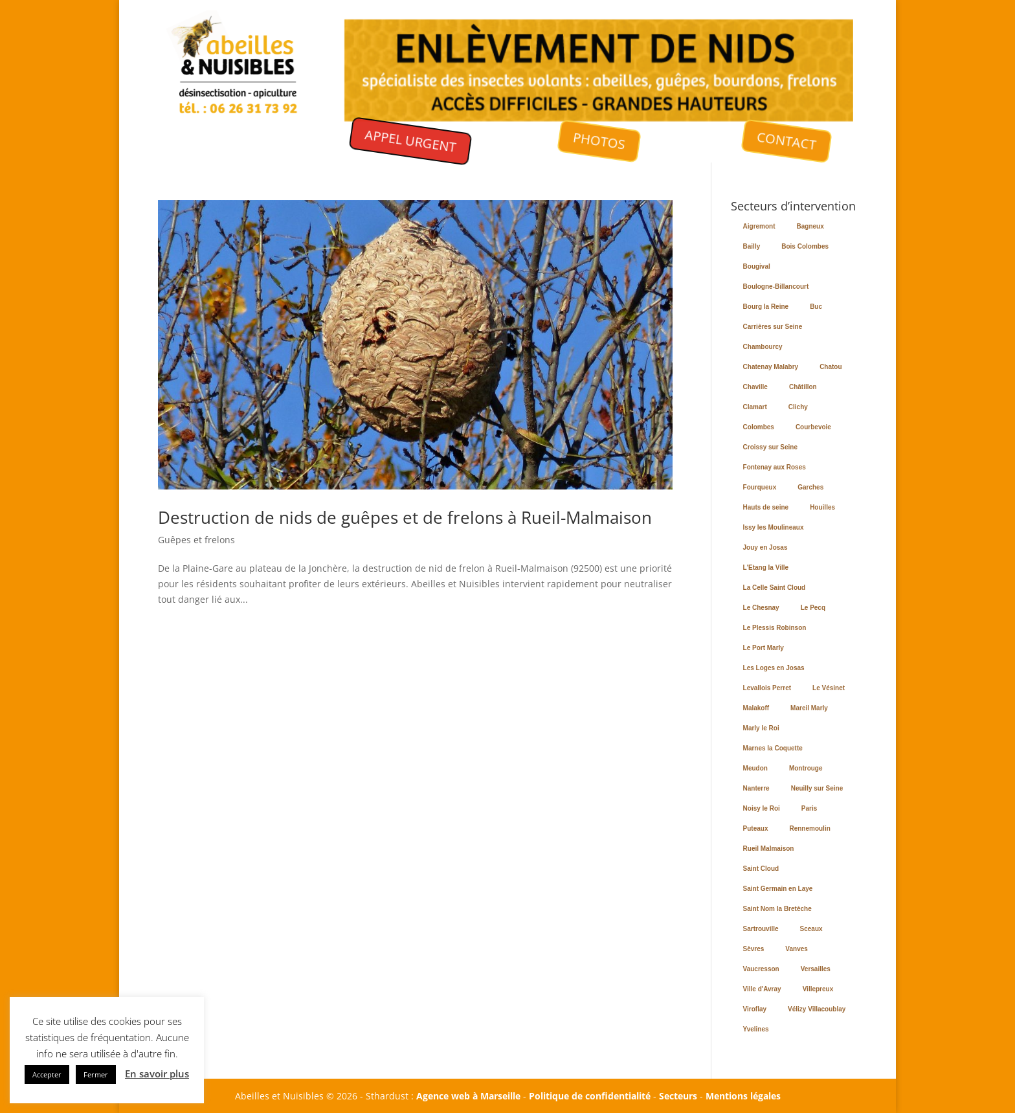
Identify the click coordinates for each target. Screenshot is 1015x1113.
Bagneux (810, 226)
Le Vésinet (828, 687)
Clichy (798, 406)
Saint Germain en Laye (778, 888)
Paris (809, 808)
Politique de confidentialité (590, 1096)
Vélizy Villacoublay (816, 1009)
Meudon (755, 768)
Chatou (831, 366)
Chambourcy (763, 346)
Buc (816, 306)
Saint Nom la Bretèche (777, 908)
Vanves (796, 948)
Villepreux (818, 989)
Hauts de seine (766, 507)
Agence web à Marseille (468, 1096)
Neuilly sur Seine (817, 788)
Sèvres (753, 948)
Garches (810, 487)
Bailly (752, 246)
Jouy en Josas (765, 547)
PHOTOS (599, 140)
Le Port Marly (763, 647)
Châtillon (803, 386)
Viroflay (755, 1009)
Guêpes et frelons (196, 540)
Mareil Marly (809, 708)
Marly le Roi (761, 728)
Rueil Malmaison (768, 848)
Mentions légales (743, 1096)
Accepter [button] (46, 1074)
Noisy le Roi (761, 808)
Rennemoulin (809, 828)
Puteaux (755, 828)
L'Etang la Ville (766, 567)
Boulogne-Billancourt (776, 286)
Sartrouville (761, 928)
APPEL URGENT (410, 141)
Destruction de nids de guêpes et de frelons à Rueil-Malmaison (405, 517)
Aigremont (759, 226)
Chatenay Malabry (771, 366)
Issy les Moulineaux (773, 527)
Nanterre (756, 788)
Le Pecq (813, 607)
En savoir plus (157, 1073)
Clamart (755, 406)
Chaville (755, 386)
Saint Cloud (761, 868)
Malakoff (756, 708)
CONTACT (787, 141)
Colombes (758, 427)
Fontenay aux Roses (774, 467)
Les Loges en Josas (774, 667)
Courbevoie (813, 427)
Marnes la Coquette (773, 748)
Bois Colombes (805, 246)
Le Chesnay (761, 607)
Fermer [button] (96, 1074)
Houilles (822, 507)
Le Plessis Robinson (775, 627)
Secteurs (678, 1096)
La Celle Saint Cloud (774, 587)
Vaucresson (761, 968)
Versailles (816, 968)
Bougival (756, 266)
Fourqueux (760, 487)
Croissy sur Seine (770, 447)
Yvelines (756, 1029)
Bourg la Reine (766, 306)
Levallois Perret (767, 687)
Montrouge (806, 768)
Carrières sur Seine (773, 326)
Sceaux (811, 928)
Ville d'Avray (762, 989)
